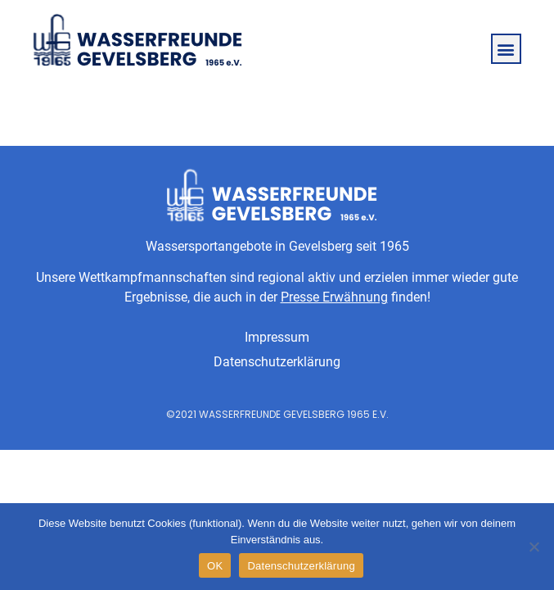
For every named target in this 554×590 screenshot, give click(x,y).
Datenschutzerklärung (277, 362)
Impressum (277, 337)
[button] (506, 49)
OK (215, 566)
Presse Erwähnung (334, 297)
